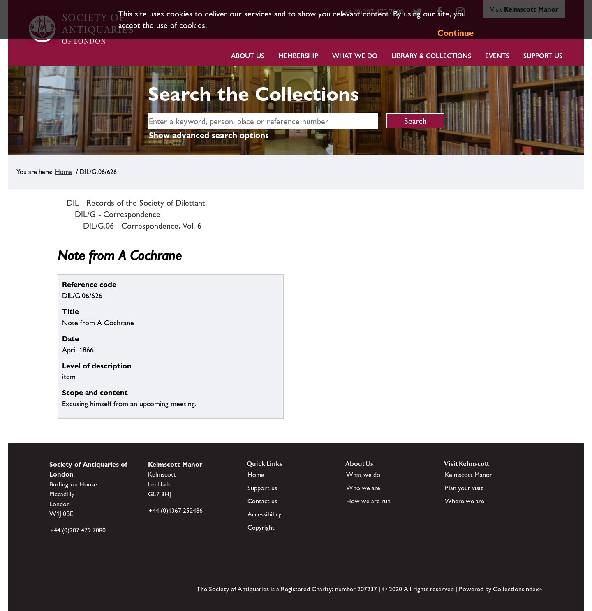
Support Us (542, 56)
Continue (455, 33)
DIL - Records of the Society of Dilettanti (137, 203)
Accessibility (264, 514)
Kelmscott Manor (468, 475)
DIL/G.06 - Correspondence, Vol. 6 (142, 226)
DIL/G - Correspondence (117, 214)
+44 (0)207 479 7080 (78, 530)
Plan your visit (464, 488)
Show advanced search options (209, 135)
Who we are (363, 488)
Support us (262, 488)
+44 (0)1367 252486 (176, 510)
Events (497, 56)
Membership (298, 56)
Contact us (262, 501)
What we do (354, 56)
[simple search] (263, 121)
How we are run (368, 501)
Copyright (261, 527)
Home (63, 172)
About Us (247, 56)
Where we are (464, 501)
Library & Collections (431, 56)
